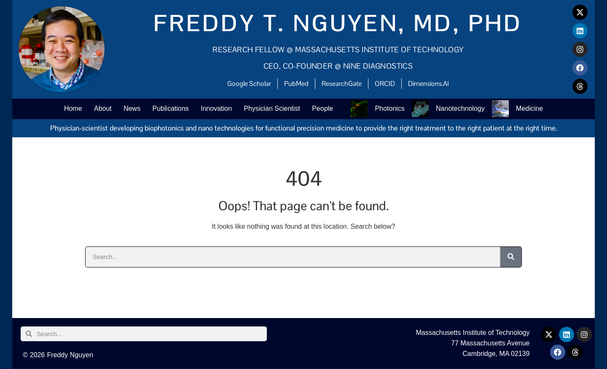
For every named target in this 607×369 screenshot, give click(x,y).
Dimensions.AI (428, 83)
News (130, 108)
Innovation (215, 108)
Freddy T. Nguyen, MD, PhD (338, 23)
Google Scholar (249, 83)
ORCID (385, 83)
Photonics (391, 108)
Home (70, 108)
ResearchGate (342, 83)
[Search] (510, 257)
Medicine (532, 108)
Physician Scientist (272, 108)
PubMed (296, 83)
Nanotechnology (462, 108)
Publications (169, 108)
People (323, 108)
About (100, 108)
